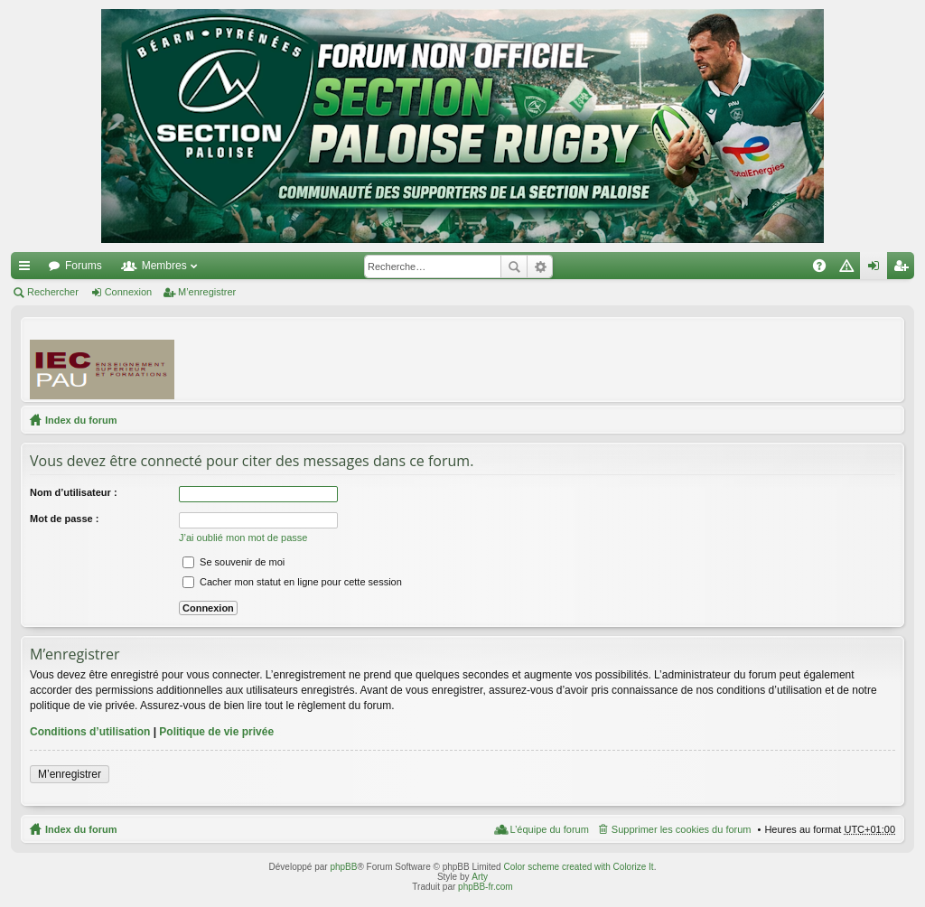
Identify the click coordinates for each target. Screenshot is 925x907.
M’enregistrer (207, 291)
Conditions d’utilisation (90, 731)
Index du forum (81, 420)
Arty (480, 877)
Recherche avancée (540, 266)
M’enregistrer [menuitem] (904, 269)
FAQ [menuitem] (825, 269)
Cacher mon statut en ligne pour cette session (292, 581)
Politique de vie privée (216, 731)
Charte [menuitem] (850, 269)
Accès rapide (28, 269)
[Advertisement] (566, 358)
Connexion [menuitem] (877, 269)
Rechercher (514, 266)
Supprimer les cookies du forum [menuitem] (682, 829)
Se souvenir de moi (233, 561)
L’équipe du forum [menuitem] (548, 829)
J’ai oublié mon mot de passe (243, 537)
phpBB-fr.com (485, 887)
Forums (83, 265)
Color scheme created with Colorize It (578, 867)
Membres (164, 265)
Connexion (129, 291)
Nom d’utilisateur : (73, 492)
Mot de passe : (64, 518)
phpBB (343, 867)
